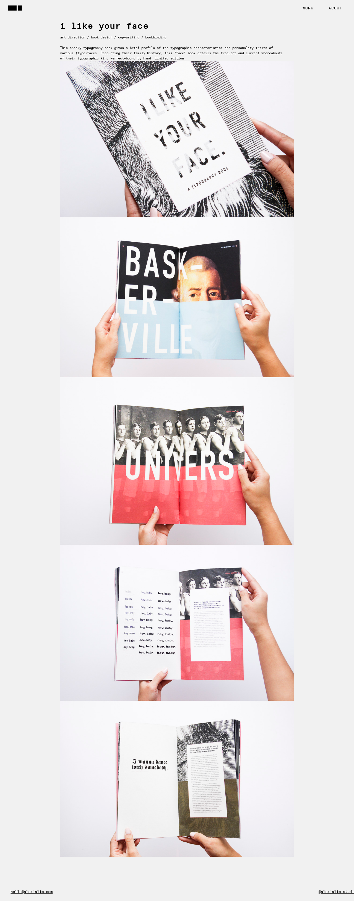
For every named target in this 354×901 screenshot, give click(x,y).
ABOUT (335, 8)
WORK (308, 8)
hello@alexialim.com (32, 891)
